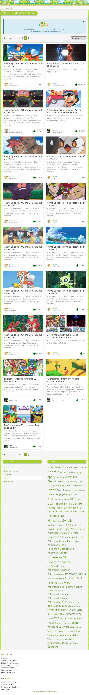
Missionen (52, 511)
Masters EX (61, 507)
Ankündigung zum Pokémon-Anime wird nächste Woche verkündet (64, 111)
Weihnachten (74, 631)
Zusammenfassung (57, 642)
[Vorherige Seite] (4, 38)
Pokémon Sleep (55, 586)
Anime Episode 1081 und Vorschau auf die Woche (23, 111)
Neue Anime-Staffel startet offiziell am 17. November (65, 65)
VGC (61, 626)
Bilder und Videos (11, 471)
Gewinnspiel (64, 499)
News (6, 478)
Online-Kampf (74, 525)
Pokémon (53, 537)
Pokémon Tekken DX (57, 590)
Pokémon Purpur (75, 574)
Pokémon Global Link (57, 552)
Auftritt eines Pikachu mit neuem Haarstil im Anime (63, 380)
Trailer (50, 622)
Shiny (63, 614)
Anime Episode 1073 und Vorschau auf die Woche (65, 157)
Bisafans (71, 477)
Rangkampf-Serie (72, 606)
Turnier (58, 623)
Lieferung (77, 503)
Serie (79, 609)
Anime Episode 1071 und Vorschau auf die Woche (65, 204)
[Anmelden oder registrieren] (80, 3)
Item (79, 499)
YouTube (69, 639)
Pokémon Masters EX (58, 569)
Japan (50, 503)
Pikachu (81, 529)
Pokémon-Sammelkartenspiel (63, 541)
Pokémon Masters (56, 566)
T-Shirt (50, 618)
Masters (51, 507)
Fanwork (51, 494)
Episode (66, 485)
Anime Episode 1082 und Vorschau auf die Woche (23, 65)
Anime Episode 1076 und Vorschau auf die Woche (23, 157)
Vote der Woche (57, 631)
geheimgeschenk (70, 494)
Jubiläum (59, 503)
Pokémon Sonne (73, 586)
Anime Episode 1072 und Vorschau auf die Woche (23, 204)
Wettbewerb (53, 635)
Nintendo (80, 511)
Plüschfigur (53, 532)
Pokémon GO (57, 557)
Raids (61, 606)
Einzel (58, 485)
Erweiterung (76, 485)
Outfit (67, 529)
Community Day (73, 481)
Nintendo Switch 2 (57, 525)
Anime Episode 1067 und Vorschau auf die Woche (23, 292)
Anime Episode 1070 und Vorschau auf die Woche (23, 248)
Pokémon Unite (55, 601)
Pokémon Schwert (58, 583)
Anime (64, 472)
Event (51, 490)
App (49, 477)
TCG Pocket (66, 618)
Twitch (65, 623)
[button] (86, 3)
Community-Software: (44, 692)
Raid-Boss (52, 605)
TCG (56, 618)
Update (74, 623)
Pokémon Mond (56, 574)
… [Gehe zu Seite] (11, 38)
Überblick (73, 643)
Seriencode (53, 614)
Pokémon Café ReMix (60, 549)
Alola (83, 467)
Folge (58, 494)
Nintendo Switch (59, 520)
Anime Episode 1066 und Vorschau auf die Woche (65, 292)
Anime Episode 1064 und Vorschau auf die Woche (23, 336)
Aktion (76, 467)
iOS (73, 498)
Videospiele (75, 626)
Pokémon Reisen (55, 578)
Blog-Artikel (8, 481)
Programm (70, 602)
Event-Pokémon (64, 490)
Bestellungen (59, 477)
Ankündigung (75, 472)
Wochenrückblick (69, 635)
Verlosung (52, 626)
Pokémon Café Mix (56, 544)
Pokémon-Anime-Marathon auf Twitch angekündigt (22, 426)
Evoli (76, 490)
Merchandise (74, 507)
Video (66, 626)
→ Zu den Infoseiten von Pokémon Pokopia (44, 32)
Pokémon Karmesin (59, 562)
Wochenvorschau (55, 639)
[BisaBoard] (5, 3)
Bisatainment (55, 481)
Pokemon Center (69, 532)
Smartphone (74, 614)
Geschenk (52, 499)
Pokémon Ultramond (58, 594)
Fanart (82, 490)
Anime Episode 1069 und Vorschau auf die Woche (65, 248)
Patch (73, 529)
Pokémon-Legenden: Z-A (72, 537)
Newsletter (69, 511)
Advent (50, 467)
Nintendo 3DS (56, 516)
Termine (7, 474)
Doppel (51, 485)
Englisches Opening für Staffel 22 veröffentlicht (20, 380)
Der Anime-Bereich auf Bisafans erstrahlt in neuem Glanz (62, 336)
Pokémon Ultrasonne (58, 598)
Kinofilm (68, 503)
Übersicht (52, 646)
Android (53, 472)
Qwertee (80, 602)
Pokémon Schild (74, 578)
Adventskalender (64, 467)
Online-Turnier (55, 529)
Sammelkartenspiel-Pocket (61, 609)
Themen (7, 467)
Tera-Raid (78, 618)
